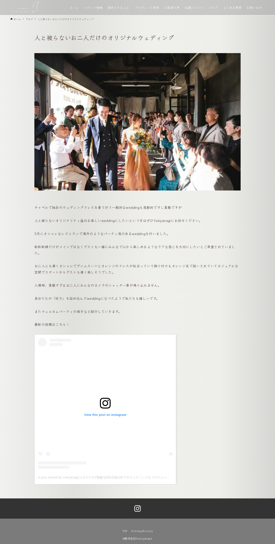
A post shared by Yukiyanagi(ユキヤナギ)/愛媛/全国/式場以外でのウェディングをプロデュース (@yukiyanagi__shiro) (120, 477)
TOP (124, 531)
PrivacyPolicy (142, 531)
